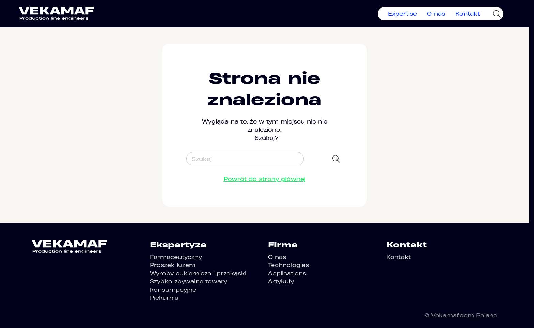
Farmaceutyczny (176, 256)
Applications (287, 273)
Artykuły (281, 281)
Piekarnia (164, 297)
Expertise (402, 13)
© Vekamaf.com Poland (461, 315)
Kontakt (467, 13)
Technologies (288, 265)
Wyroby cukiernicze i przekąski (198, 273)
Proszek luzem (172, 265)
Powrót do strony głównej (264, 179)
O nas (436, 13)
